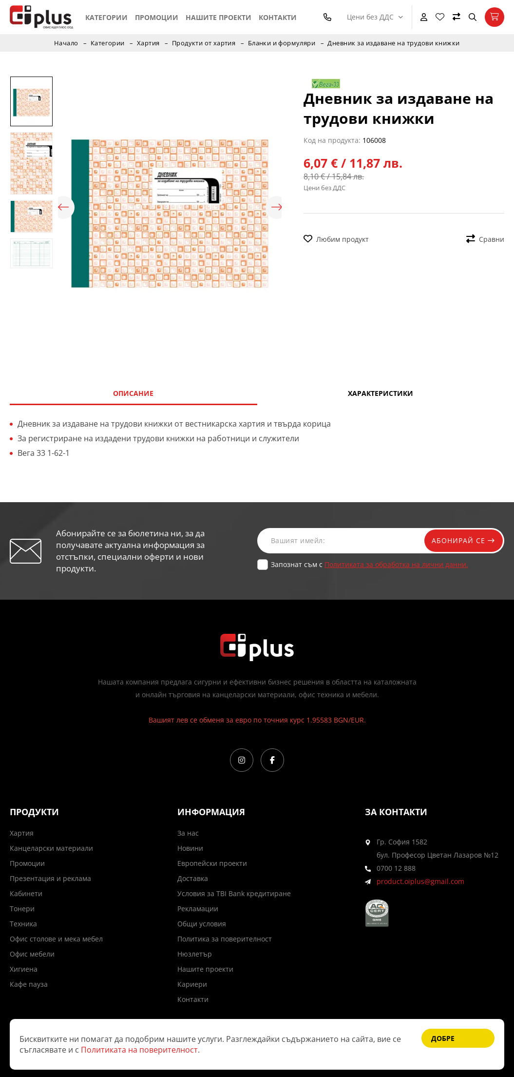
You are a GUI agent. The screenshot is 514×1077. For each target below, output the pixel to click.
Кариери (192, 984)
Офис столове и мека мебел (56, 938)
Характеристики (380, 393)
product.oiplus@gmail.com (420, 881)
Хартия (147, 43)
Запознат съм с (369, 564)
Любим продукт (336, 239)
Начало (65, 43)
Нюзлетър (194, 954)
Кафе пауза (29, 984)
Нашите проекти (218, 17)
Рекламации (197, 908)
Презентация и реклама (50, 878)
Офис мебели (32, 954)
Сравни (485, 239)
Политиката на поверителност (139, 1049)
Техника (23, 923)
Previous (63, 208)
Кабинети (26, 893)
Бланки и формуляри (282, 43)
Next (277, 208)
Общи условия (201, 923)
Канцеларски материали (51, 848)
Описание (133, 393)
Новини (190, 848)
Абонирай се (461, 540)
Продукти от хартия (203, 43)
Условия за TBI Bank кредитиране (234, 893)
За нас (188, 833)
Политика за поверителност (224, 938)
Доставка (192, 878)
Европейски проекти (212, 863)
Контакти (278, 17)
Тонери (22, 908)
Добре (443, 1038)
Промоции (156, 17)
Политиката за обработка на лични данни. (396, 564)
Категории (106, 17)
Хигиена (24, 969)
